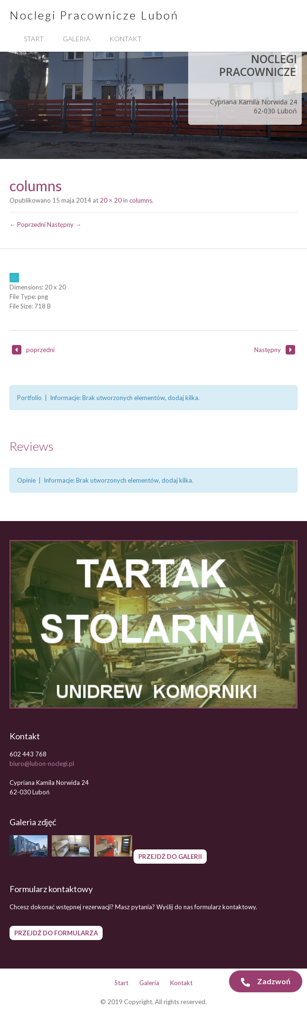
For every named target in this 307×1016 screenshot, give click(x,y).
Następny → (64, 224)
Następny (274, 349)
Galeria (76, 39)
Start (34, 39)
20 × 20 (111, 200)
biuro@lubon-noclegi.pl (42, 763)
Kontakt (125, 39)
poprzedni (33, 349)
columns (140, 200)
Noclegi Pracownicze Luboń (94, 15)
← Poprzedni (28, 224)
